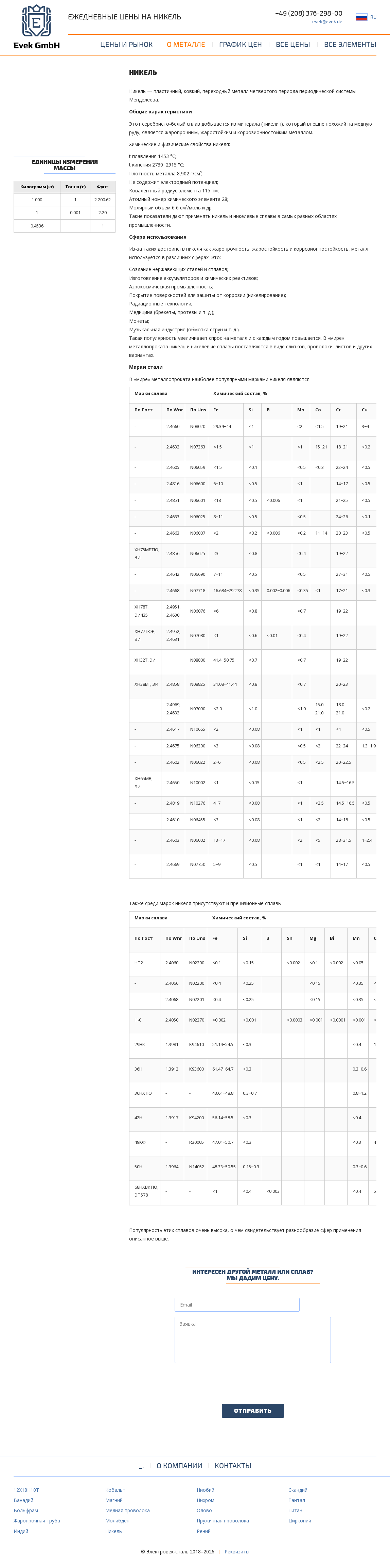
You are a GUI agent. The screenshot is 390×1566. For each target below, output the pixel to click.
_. (141, 1465)
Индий (21, 1531)
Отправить (253, 1411)
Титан (295, 1510)
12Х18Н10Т (26, 1490)
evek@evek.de (327, 22)
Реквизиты (237, 1551)
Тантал (296, 1500)
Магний (114, 1500)
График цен (240, 44)
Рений (204, 1531)
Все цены (293, 44)
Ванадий (23, 1500)
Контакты (233, 1465)
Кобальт (115, 1490)
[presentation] (226, 1381)
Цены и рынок (126, 44)
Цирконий (299, 1520)
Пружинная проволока (223, 1520)
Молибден (117, 1520)
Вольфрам (26, 1510)
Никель (113, 1531)
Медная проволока (127, 1510)
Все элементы (350, 44)
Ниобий (205, 1490)
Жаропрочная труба (37, 1520)
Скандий (297, 1490)
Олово (204, 1510)
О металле (186, 44)
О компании (179, 1465)
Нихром (205, 1500)
